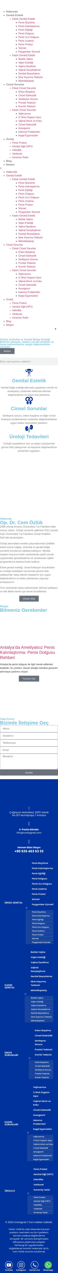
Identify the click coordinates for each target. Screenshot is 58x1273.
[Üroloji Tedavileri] (29, 428)
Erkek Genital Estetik (23, 19)
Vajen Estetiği (25, 62)
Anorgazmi (24, 128)
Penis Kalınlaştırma (28, 26)
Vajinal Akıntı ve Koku (30, 121)
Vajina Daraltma (27, 66)
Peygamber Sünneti (29, 51)
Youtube (9, 1270)
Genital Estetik (14, 15)
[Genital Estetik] (29, 372)
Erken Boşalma (26, 91)
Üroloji (10, 139)
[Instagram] (21, 1265)
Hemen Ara (34, 1270)
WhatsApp (48, 1270)
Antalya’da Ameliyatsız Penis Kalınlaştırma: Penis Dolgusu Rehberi (27, 652)
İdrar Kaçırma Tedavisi (30, 77)
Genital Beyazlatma (29, 73)
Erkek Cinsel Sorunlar (24, 88)
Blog (9, 161)
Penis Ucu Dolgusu (28, 37)
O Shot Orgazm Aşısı (29, 117)
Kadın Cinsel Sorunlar (24, 110)
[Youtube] (9, 1265)
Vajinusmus (24, 113)
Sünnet (22, 48)
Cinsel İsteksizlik (27, 95)
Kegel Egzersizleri (28, 135)
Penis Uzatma (26, 40)
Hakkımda (12, 11)
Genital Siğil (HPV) (22, 146)
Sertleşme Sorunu (28, 99)
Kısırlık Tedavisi (26, 106)
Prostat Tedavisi (27, 102)
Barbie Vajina (25, 59)
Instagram (21, 1270)
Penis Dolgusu (26, 33)
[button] (29, 168)
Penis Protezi (25, 44)
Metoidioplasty (26, 81)
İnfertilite (16, 150)
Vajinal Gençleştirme (29, 70)
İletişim (10, 164)
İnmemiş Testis (20, 157)
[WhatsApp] (48, 1265)
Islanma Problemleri (29, 132)
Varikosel (17, 153)
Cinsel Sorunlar (15, 84)
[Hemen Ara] (34, 1265)
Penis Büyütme (26, 22)
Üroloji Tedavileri (29, 436)
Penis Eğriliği (25, 30)
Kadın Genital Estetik (23, 55)
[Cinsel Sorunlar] (29, 400)
